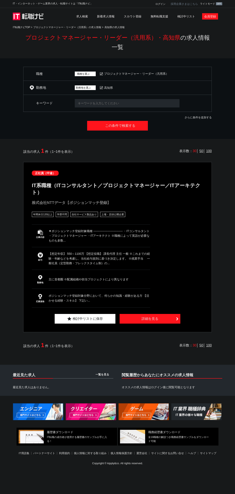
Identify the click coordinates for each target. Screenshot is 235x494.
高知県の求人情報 (115, 27)
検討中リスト (186, 16)
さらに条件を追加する (198, 117)
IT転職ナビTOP (21, 27)
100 (209, 151)
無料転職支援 (159, 16)
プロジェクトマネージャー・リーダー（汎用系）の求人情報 (67, 27)
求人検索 (82, 16)
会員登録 (210, 16)
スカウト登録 (132, 16)
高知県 (108, 87)
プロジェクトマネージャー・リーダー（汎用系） (136, 73)
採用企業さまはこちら (184, 3)
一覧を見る (102, 374)
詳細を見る (150, 318)
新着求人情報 (106, 16)
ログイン (160, 4)
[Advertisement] (117, 480)
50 (201, 151)
